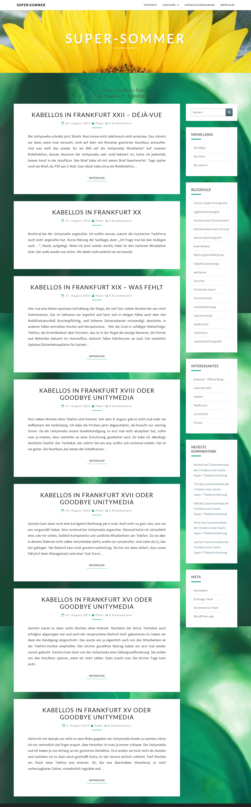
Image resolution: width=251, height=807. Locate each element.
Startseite (150, 5)
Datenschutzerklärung (200, 5)
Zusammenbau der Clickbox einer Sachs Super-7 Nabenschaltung (211, 470)
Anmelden (200, 590)
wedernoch (201, 324)
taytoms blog (203, 315)
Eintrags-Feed (203, 599)
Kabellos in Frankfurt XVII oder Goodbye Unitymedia (96, 498)
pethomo (200, 272)
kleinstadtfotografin (208, 238)
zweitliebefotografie (208, 341)
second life (201, 414)
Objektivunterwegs (206, 264)
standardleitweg (205, 307)
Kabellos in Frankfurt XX (96, 212)
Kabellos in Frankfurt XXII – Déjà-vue (97, 114)
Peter (99, 123)
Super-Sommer (31, 4)
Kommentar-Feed (206, 608)
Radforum (200, 405)
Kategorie (169, 5)
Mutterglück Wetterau (209, 255)
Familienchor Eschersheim (211, 220)
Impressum (227, 5)
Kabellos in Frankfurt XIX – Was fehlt (96, 287)
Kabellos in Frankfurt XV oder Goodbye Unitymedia (96, 713)
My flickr (199, 156)
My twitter (201, 165)
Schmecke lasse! (205, 289)
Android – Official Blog (208, 379)
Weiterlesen (98, 178)
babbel (198, 396)
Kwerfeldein (202, 246)
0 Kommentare (120, 123)
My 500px (200, 148)
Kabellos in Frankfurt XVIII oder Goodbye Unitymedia (97, 394)
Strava (198, 422)
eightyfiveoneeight (207, 212)
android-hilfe (202, 388)
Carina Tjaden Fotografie (210, 203)
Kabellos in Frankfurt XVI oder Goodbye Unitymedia (96, 603)
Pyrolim (199, 281)
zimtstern (200, 333)
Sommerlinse (203, 298)
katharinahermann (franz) (211, 229)
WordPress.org (204, 616)
